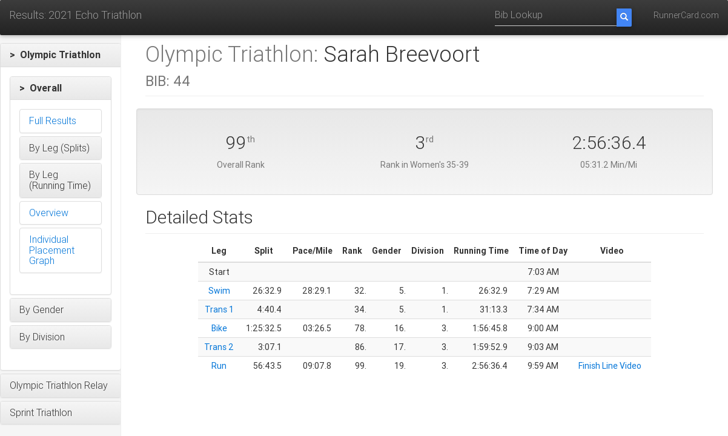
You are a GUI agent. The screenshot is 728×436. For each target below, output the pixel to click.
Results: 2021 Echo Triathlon (75, 15)
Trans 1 (219, 309)
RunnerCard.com (686, 15)
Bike (219, 328)
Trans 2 (219, 347)
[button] (61, 55)
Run (219, 365)
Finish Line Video (609, 365)
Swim (219, 290)
